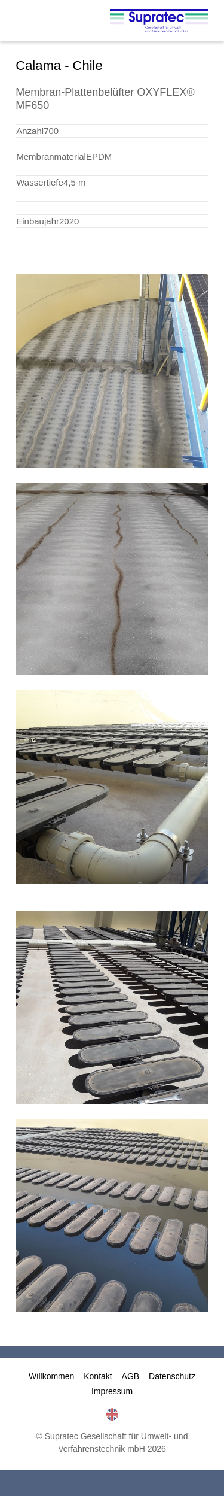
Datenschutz (172, 1376)
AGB (131, 1376)
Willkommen (51, 1376)
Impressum (112, 1391)
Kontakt (98, 1376)
